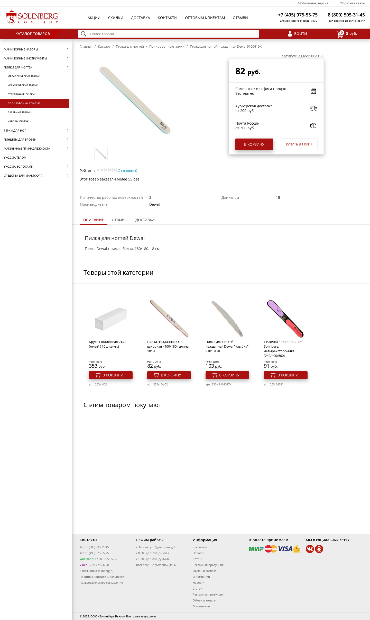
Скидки (115, 17)
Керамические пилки (23, 85)
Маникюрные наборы (21, 49)
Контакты (167, 17)
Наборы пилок (18, 121)
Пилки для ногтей (18, 67)
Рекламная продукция (208, 565)
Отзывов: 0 (127, 170)
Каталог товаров (32, 33)
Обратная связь (352, 3)
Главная (86, 46)
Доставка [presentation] (144, 219)
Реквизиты (200, 547)
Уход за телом (15, 157)
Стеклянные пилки (21, 94)
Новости (198, 553)
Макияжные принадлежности (27, 148)
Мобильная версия (313, 3)
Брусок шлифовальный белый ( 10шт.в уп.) (107, 344)
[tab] (93, 220)
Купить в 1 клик (299, 144)
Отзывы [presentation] (119, 219)
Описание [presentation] (93, 219)
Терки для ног (15, 130)
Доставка (140, 17)
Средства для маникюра (23, 175)
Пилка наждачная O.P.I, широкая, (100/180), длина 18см (168, 346)
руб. (347, 34)
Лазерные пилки (19, 112)
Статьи (197, 559)
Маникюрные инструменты (25, 58)
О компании (201, 577)
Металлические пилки (24, 76)
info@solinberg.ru (101, 571)
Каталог (104, 46)
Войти (300, 33)
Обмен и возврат (204, 571)
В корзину (254, 144)
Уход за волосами (18, 166)
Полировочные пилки (24, 103)
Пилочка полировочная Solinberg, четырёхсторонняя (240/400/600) (283, 348)
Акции (94, 17)
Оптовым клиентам (205, 17)
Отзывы (240, 17)
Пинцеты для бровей (20, 139)
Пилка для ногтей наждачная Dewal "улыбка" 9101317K (227, 346)
